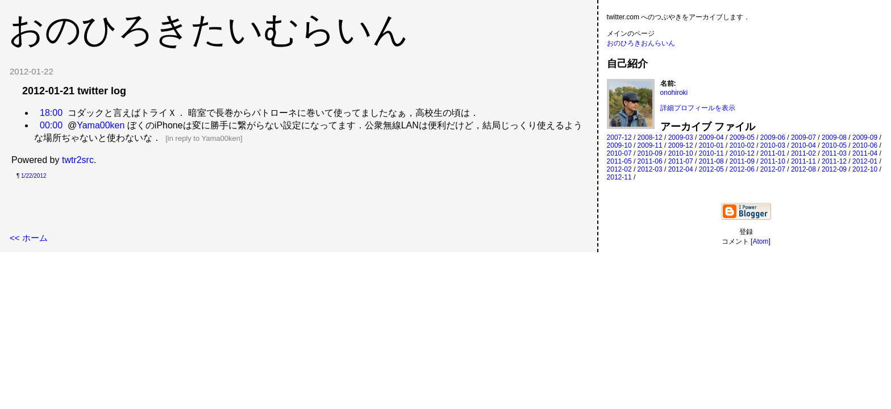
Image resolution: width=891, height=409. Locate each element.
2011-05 (619, 161)
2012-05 (711, 169)
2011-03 (834, 153)
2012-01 (864, 161)
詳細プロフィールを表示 (697, 108)
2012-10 (864, 169)
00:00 (51, 125)
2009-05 (742, 137)
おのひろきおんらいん (641, 43)
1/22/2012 (34, 176)
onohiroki (674, 93)
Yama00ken (100, 125)
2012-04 (680, 169)
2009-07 (803, 137)
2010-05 (834, 145)
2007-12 (619, 137)
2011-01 (772, 153)
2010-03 (772, 145)
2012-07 (772, 169)
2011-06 (650, 161)
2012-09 (834, 169)
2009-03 (680, 137)
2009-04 (711, 137)
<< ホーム (29, 238)
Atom (760, 241)
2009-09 (864, 137)
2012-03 (650, 169)
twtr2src (78, 160)
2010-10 (680, 153)
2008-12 (650, 137)
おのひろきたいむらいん (209, 29)
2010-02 (742, 145)
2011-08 (711, 161)
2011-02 (803, 153)
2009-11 (650, 145)
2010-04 (803, 145)
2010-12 (742, 153)
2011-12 (834, 161)
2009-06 (772, 137)
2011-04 (864, 153)
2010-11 (711, 153)
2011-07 (680, 161)
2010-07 (619, 153)
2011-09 (742, 161)
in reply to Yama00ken (204, 138)
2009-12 (680, 145)
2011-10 (772, 161)
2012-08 (803, 169)
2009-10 (619, 145)
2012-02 (619, 169)
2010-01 (711, 145)
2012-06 (742, 169)
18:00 (51, 113)
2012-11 (619, 177)
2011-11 (803, 161)
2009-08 (834, 137)
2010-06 (864, 145)
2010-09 (650, 153)
